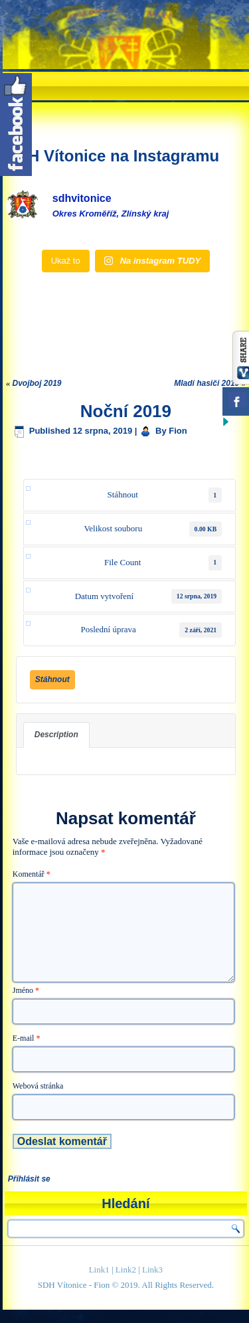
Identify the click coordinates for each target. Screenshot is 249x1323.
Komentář (31, 874)
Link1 (99, 1270)
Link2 (126, 1270)
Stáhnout (52, 679)
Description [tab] (56, 734)
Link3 (152, 1270)
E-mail (27, 1038)
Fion (178, 431)
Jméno (26, 990)
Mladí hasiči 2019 (206, 383)
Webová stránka (38, 1086)
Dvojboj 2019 (37, 383)
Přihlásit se (29, 1179)
